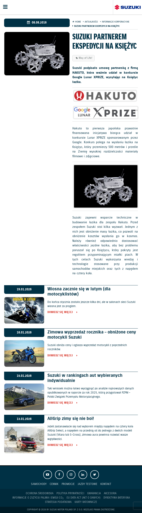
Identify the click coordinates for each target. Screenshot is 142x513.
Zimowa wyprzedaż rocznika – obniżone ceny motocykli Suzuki (91, 334)
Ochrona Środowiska (39, 493)
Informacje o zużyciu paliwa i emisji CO (37, 498)
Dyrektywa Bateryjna (116, 498)
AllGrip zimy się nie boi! (70, 419)
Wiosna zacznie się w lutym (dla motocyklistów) (78, 291)
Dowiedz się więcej (60, 312)
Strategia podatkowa (58, 502)
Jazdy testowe (87, 484)
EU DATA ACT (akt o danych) (83, 498)
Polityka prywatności (70, 493)
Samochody (39, 484)
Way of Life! (85, 58)
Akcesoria (110, 493)
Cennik (54, 484)
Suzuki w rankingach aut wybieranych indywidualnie (84, 378)
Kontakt (105, 484)
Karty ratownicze (86, 502)
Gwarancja (94, 493)
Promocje (68, 484)
